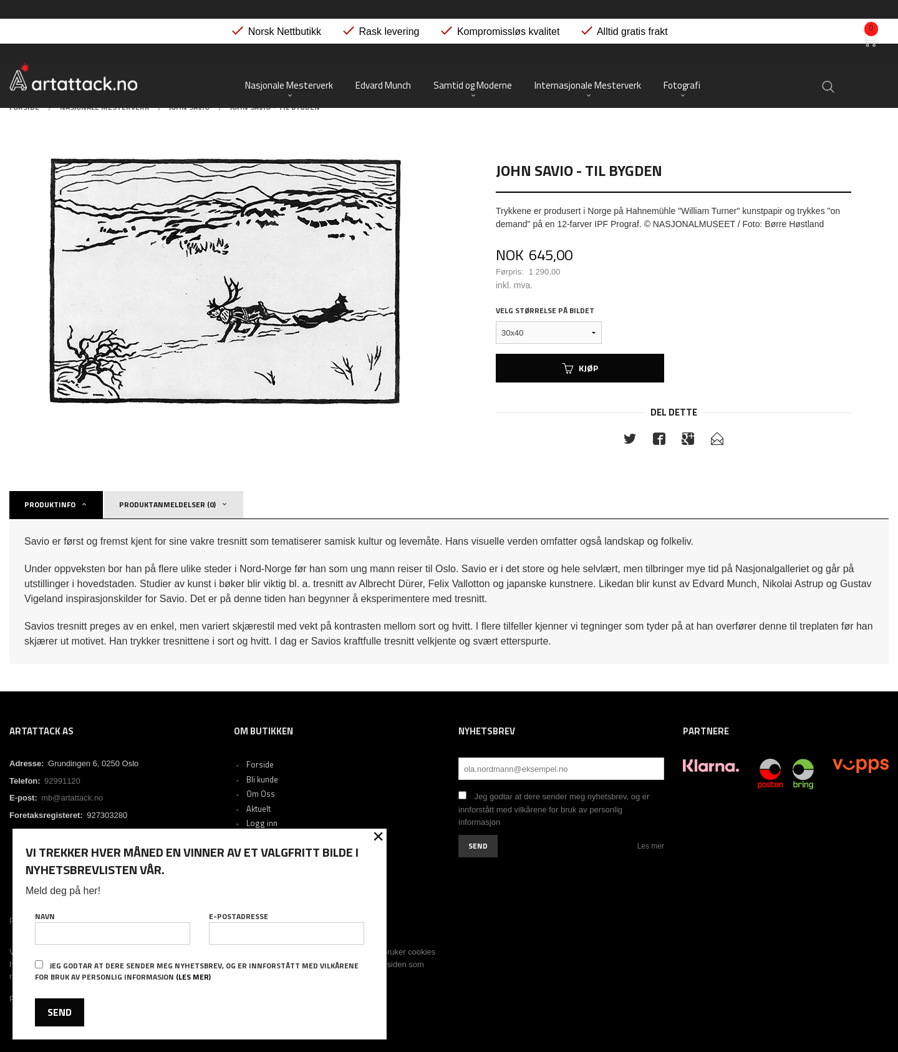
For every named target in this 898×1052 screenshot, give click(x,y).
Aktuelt (258, 808)
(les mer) (193, 977)
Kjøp (580, 367)
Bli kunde (262, 779)
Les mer (650, 846)
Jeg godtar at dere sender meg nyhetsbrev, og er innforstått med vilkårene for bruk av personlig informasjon (553, 809)
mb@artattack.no (72, 797)
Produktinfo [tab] (49, 504)
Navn (112, 928)
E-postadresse (286, 928)
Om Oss (260, 793)
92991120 (62, 781)
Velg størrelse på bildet (545, 310)
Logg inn (262, 823)
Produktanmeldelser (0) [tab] (167, 504)
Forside (260, 764)
